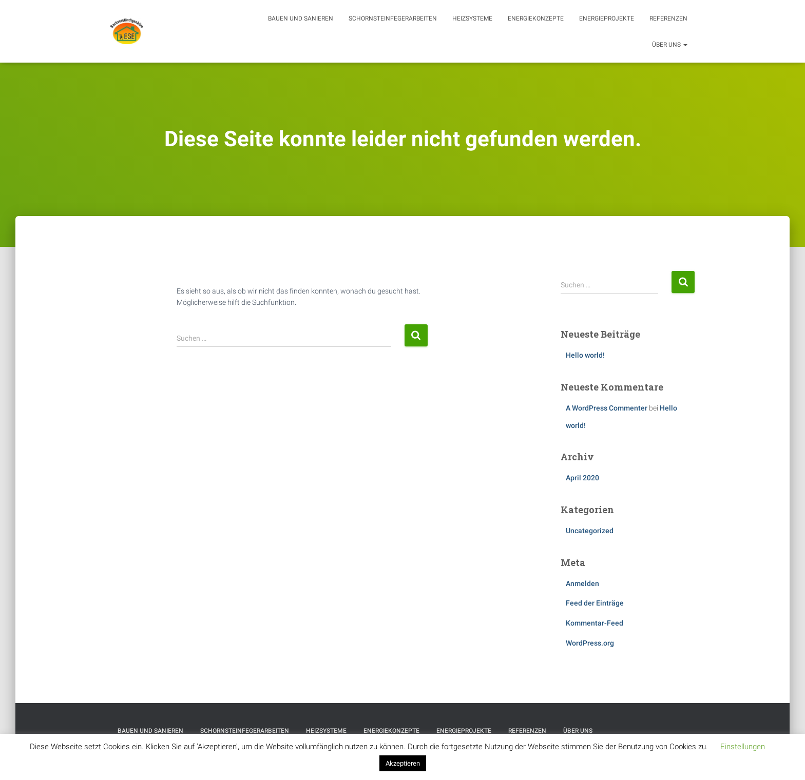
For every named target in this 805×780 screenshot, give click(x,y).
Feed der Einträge (595, 603)
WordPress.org (590, 643)
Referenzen (668, 18)
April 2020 (582, 478)
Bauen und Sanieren (300, 18)
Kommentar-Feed (594, 623)
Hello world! (585, 355)
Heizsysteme (472, 18)
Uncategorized (590, 530)
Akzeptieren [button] (403, 763)
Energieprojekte (606, 18)
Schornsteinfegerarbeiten (393, 18)
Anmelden (582, 583)
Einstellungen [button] (742, 746)
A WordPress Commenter (606, 408)
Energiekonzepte (536, 18)
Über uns (669, 44)
